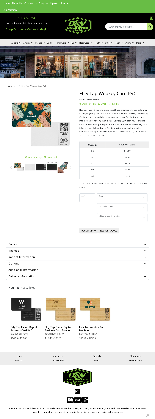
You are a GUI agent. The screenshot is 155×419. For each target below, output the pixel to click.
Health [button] (97, 42)
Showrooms (135, 356)
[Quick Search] (126, 26)
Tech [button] (118, 42)
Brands (38, 42)
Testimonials (58, 360)
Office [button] (108, 42)
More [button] (138, 42)
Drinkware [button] (61, 42)
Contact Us (30, 3)
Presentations (135, 360)
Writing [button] (128, 42)
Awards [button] (26, 42)
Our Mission (10, 10)
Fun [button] (72, 42)
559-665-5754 (26, 18)
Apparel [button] (15, 42)
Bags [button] (49, 42)
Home (6, 3)
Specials (65, 3)
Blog (41, 3)
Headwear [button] (84, 42)
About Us (17, 3)
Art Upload (52, 3)
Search (97, 360)
